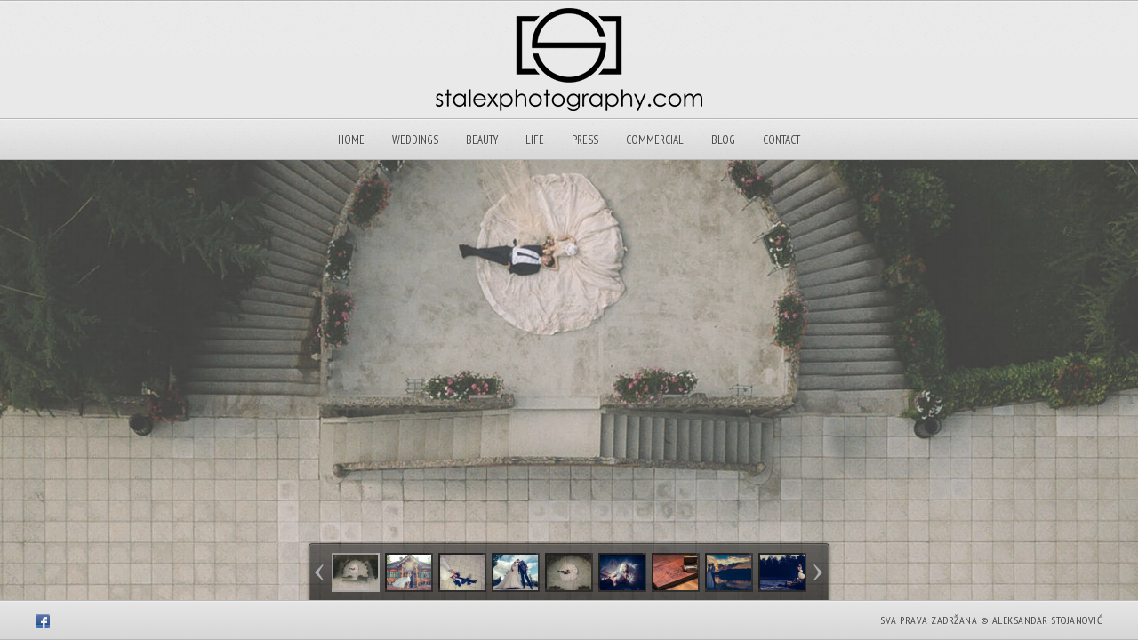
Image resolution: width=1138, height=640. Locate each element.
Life (534, 140)
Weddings (415, 140)
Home (351, 140)
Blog (723, 140)
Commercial (655, 140)
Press (585, 140)
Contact (781, 140)
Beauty (482, 140)
